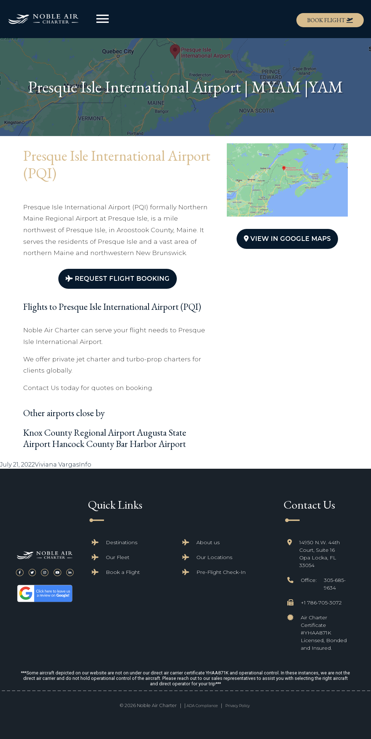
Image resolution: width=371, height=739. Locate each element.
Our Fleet (117, 557)
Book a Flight (123, 572)
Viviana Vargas (57, 464)
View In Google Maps (287, 238)
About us (208, 542)
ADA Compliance (202, 705)
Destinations (121, 542)
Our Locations (214, 557)
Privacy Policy (237, 705)
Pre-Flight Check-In (221, 572)
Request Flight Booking (118, 278)
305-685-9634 (335, 584)
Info (85, 464)
